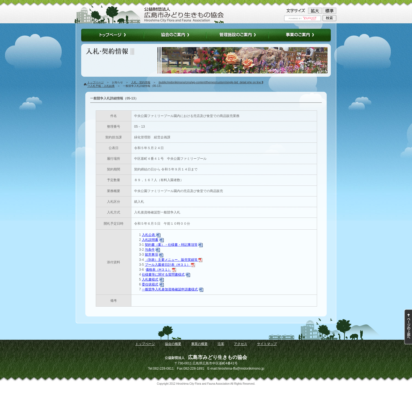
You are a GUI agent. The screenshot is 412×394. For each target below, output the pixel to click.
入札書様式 (150, 279)
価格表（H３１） (158, 270)
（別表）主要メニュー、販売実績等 (173, 260)
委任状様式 (150, 284)
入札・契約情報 (140, 82)
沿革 (221, 344)
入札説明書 (150, 240)
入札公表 (151, 235)
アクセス (240, 344)
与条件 (150, 250)
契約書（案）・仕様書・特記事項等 (171, 245)
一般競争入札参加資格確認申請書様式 (170, 289)
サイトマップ (267, 344)
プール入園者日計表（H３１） (170, 265)
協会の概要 (173, 344)
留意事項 (151, 254)
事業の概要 (199, 344)
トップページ (95, 82)
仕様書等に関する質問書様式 (163, 274)
